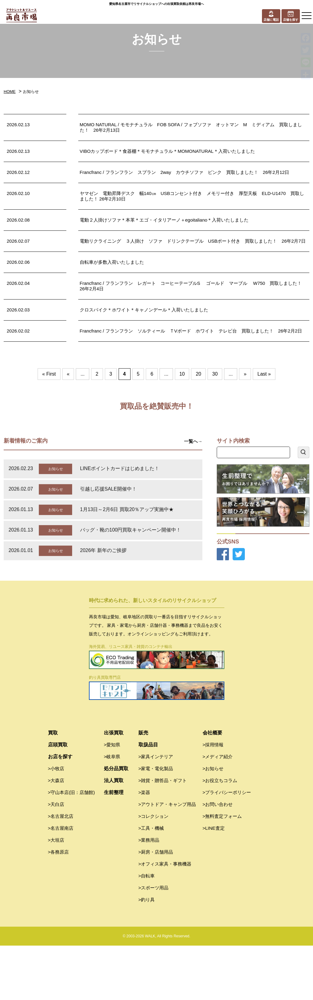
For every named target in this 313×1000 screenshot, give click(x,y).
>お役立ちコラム (220, 835)
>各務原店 (58, 906)
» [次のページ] (245, 374)
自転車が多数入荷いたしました (112, 262)
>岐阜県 (112, 811)
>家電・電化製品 (155, 823)
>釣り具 (146, 954)
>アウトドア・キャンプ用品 (167, 858)
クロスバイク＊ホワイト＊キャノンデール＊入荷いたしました (144, 309)
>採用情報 (213, 799)
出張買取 (113, 787)
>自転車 (146, 930)
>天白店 (56, 858)
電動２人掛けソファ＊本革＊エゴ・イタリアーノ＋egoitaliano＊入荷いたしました (164, 219)
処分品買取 (116, 822)
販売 (143, 787)
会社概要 (212, 787)
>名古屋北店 (61, 870)
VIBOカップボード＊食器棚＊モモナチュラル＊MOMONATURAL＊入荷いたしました (167, 151)
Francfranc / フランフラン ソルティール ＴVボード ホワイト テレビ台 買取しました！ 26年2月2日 (191, 330)
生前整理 (113, 846)
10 (182, 374)
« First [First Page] (49, 374)
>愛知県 (112, 799)
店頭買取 (58, 799)
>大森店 (56, 835)
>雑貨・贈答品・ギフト (162, 835)
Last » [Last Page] (264, 374)
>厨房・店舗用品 (155, 906)
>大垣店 (56, 894)
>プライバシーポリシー (227, 846)
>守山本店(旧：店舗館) (71, 846)
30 (215, 374)
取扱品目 (148, 799)
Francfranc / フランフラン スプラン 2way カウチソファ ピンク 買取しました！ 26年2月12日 (184, 172)
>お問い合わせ (218, 858)
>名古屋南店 (61, 882)
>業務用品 (149, 894)
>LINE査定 (214, 882)
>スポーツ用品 (153, 942)
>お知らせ (213, 823)
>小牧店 (56, 823)
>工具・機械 (151, 882)
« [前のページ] (68, 374)
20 (198, 374)
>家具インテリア (155, 811)
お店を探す (60, 811)
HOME (10, 91)
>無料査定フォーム (222, 870)
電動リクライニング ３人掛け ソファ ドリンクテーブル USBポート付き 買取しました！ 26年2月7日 (193, 241)
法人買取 (113, 834)
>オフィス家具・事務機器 (165, 918)
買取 (53, 787)
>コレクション (153, 870)
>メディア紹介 (218, 811)
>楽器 (144, 846)
